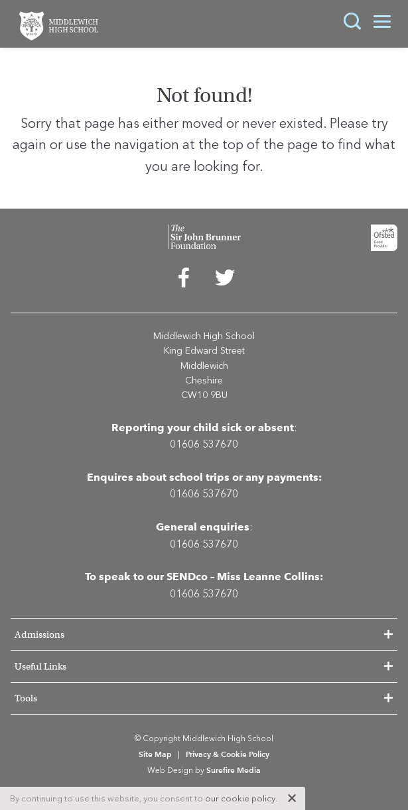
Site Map (155, 754)
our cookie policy (240, 798)
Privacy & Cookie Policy (227, 754)
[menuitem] (184, 281)
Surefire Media (233, 770)
